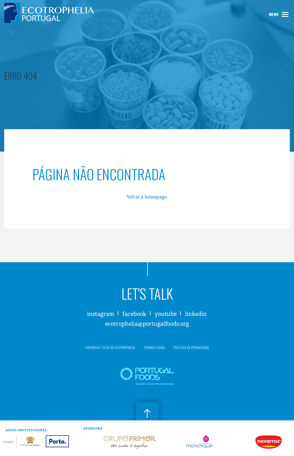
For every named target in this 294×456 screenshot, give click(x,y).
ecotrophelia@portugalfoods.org (147, 323)
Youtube (166, 314)
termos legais (154, 347)
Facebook (134, 314)
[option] (97, 442)
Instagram (100, 314)
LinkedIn (196, 314)
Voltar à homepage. (147, 197)
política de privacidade (191, 347)
